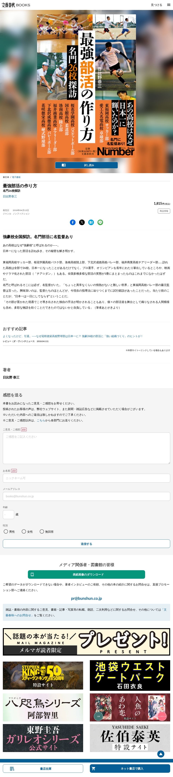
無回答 (49, 531)
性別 (5, 525)
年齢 (5, 507)
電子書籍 (16, 177)
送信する (86, 543)
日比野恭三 (10, 196)
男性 (12, 531)
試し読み (89, 165)
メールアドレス (11, 488)
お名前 (6, 470)
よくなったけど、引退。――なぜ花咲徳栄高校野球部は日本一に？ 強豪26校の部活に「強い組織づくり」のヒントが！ (73, 336)
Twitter (82, 222)
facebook (73, 222)
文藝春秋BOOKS (15, 5)
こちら (41, 420)
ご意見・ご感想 (11, 429)
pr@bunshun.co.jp (86, 598)
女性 (30, 531)
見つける (156, 4)
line (100, 222)
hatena (91, 222)
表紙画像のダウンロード (88, 574)
